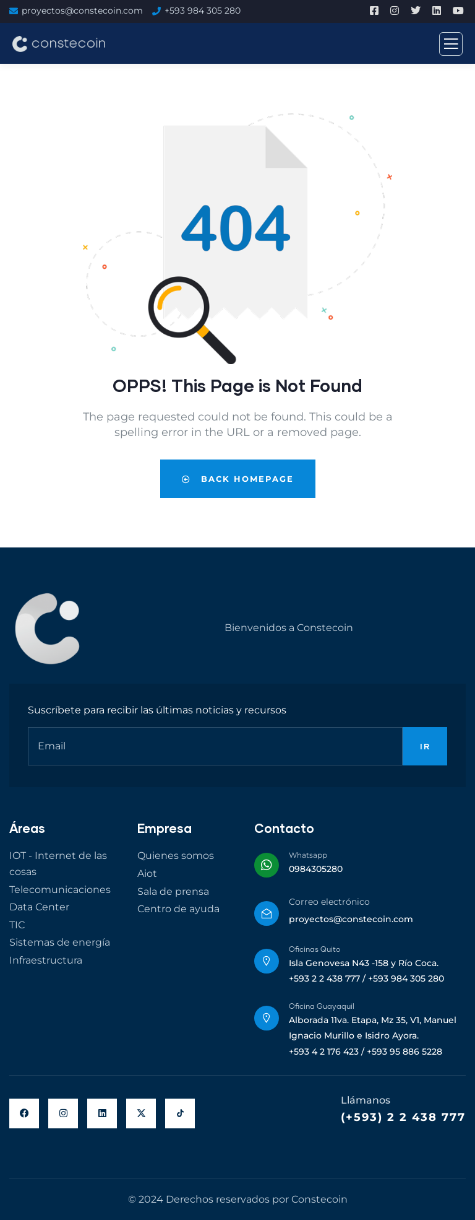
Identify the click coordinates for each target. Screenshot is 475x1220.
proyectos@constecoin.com (82, 10)
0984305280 (316, 868)
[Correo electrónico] (266, 913)
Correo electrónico (329, 901)
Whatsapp (308, 855)
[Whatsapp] (266, 865)
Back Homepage (238, 479)
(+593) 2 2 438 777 (403, 1117)
